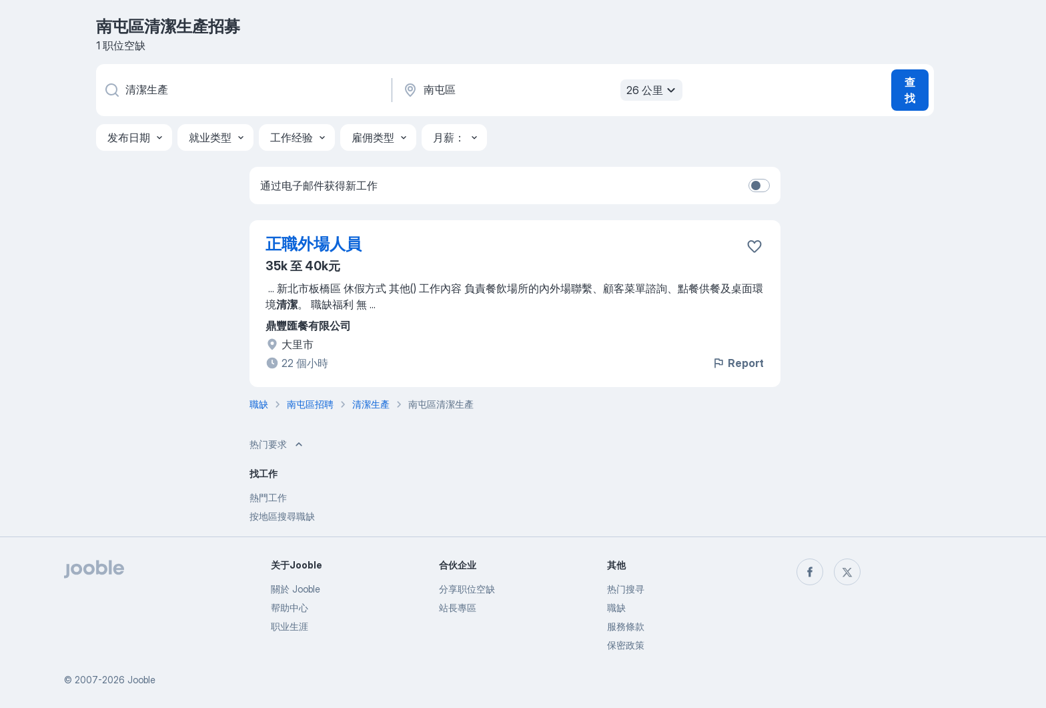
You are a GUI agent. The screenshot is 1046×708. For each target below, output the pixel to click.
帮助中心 (289, 607)
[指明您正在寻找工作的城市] (541, 90)
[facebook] (810, 572)
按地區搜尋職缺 (282, 516)
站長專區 (457, 607)
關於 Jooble (295, 589)
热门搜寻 (625, 589)
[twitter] (847, 572)
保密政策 (625, 645)
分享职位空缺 (467, 589)
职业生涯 (289, 626)
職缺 (616, 607)
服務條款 (625, 626)
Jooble (141, 679)
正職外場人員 (314, 244)
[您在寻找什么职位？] (243, 90)
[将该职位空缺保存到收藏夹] (754, 246)
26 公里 (652, 90)
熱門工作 (268, 497)
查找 (910, 90)
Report (738, 363)
